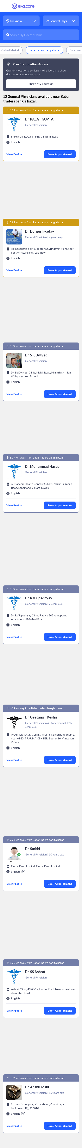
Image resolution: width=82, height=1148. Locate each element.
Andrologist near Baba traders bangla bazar (36, 959)
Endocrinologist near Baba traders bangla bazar (39, 991)
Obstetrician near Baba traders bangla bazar (37, 1066)
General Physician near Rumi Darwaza (31, 900)
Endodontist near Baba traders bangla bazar (36, 998)
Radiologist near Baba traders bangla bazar (36, 1121)
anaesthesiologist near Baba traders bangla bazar (40, 952)
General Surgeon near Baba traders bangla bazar (39, 1024)
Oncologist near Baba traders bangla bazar (36, 1073)
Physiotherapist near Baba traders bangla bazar (39, 1100)
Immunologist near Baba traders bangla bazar (37, 1038)
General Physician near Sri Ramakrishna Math (36, 921)
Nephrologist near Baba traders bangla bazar (37, 1059)
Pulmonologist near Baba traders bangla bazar (38, 1114)
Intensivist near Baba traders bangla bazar (35, 1045)
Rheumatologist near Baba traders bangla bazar (39, 1128)
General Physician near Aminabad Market (34, 914)
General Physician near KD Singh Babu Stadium (37, 928)
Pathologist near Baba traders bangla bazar (36, 1094)
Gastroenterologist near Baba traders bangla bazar (41, 1017)
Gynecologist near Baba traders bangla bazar (37, 1031)
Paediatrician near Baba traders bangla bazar (37, 1087)
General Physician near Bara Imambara (32, 893)
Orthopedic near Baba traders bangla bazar (36, 1080)
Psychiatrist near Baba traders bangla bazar (36, 1107)
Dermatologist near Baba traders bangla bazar (38, 984)
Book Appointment (59, 154)
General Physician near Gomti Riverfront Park (37, 935)
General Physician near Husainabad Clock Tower (39, 907)
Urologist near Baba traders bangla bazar (35, 1135)
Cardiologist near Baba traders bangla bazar (36, 966)
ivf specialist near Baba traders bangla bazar (37, 1052)
